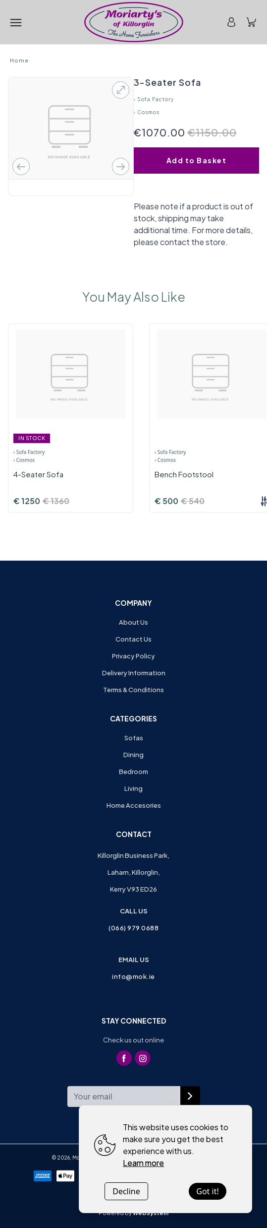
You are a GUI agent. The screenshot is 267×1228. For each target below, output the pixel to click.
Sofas (133, 738)
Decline (126, 1191)
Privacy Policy (133, 656)
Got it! (207, 1191)
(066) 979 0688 (133, 928)
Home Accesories (134, 805)
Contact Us (133, 639)
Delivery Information (133, 673)
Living (133, 788)
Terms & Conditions (133, 690)
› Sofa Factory (154, 99)
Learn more (143, 1163)
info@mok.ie (133, 976)
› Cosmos (147, 112)
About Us (133, 622)
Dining (133, 755)
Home (19, 60)
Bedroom (133, 772)
